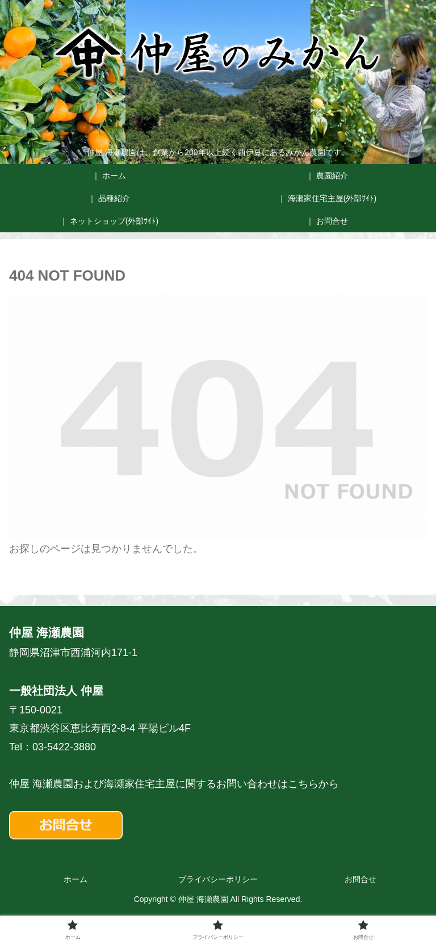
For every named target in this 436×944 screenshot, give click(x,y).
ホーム (75, 879)
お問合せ (360, 879)
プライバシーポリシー (218, 879)
